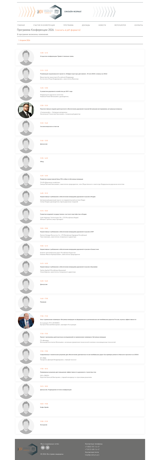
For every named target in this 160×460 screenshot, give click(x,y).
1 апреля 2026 (24, 40)
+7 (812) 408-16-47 (92, 449)
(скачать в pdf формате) (67, 29)
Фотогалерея (120, 25)
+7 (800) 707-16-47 (92, 447)
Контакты (138, 25)
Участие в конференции (44, 25)
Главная (21, 25)
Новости (102, 25)
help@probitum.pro (92, 455)
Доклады (86, 25)
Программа (68, 25)
